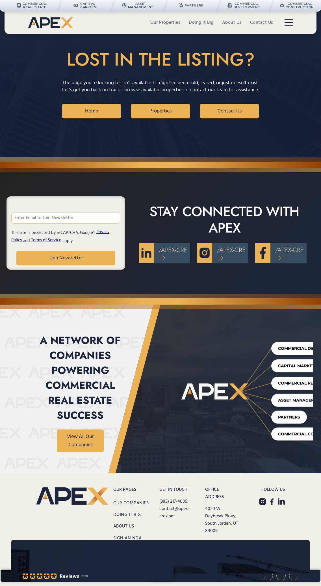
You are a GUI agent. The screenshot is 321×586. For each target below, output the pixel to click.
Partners (285, 416)
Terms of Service (46, 240)
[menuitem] (165, 22)
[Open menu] (288, 22)
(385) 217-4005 (173, 501)
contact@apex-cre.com (174, 512)
